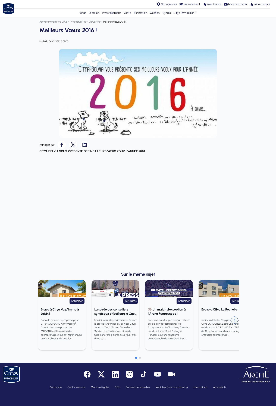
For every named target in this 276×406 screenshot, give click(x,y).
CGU (117, 387)
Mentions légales (100, 387)
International (200, 387)
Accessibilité (219, 387)
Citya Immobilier (185, 12)
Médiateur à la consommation (171, 387)
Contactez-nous (76, 387)
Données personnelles (138, 387)
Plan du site (56, 387)
